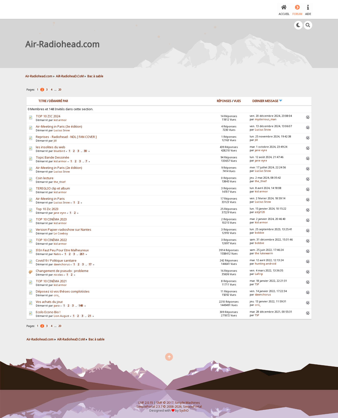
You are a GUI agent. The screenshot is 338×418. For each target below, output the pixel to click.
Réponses (224, 100)
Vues (237, 100)
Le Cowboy (61, 232)
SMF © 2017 (164, 402)
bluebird (59, 150)
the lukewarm (264, 252)
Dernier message (267, 100)
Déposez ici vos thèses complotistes (63, 291)
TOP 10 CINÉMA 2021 (51, 280)
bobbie (259, 232)
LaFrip (259, 273)
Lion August (61, 315)
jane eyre (261, 149)
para (57, 305)
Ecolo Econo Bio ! (48, 311)
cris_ (57, 294)
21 (89, 315)
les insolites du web (50, 146)
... (55, 89)
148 (80, 305)
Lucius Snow (62, 129)
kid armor (60, 119)
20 (59, 89)
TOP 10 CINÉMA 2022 (51, 239)
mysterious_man (265, 118)
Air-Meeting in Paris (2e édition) (59, 167)
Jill (55, 140)
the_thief (59, 181)
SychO (184, 410)
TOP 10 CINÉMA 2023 (51, 218)
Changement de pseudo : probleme (62, 270)
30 (85, 150)
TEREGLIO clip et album (53, 188)
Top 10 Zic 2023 (47, 208)
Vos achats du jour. (49, 301)
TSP (257, 283)
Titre (42, 100)
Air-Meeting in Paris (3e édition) (59, 126)
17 (90, 263)
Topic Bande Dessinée (52, 157)
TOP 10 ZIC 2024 (48, 115)
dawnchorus (62, 263)
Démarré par (58, 100)
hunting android (265, 263)
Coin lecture (44, 177)
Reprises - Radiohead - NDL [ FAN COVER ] (66, 136)
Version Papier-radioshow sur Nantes (63, 229)
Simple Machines (187, 402)
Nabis (57, 253)
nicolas (58, 274)
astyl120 (260, 211)
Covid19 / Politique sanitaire (56, 260)
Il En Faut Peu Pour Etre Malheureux (62, 249)
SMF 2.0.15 (145, 402)
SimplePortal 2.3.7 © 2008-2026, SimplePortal (169, 406)
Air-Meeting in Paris (50, 198)
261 (82, 253)
